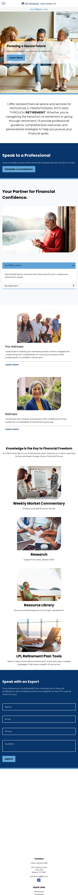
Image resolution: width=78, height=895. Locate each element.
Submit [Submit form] (9, 759)
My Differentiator (13, 265)
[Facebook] (38, 880)
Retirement (39, 892)
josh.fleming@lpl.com (39, 876)
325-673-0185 (42, 863)
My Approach (11, 286)
